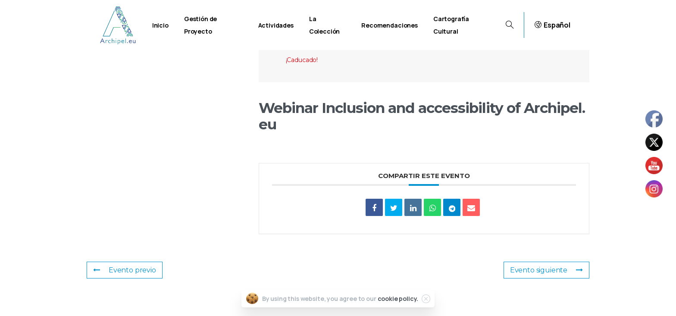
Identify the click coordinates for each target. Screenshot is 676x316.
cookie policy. (398, 298)
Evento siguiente (546, 270)
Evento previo (124, 270)
